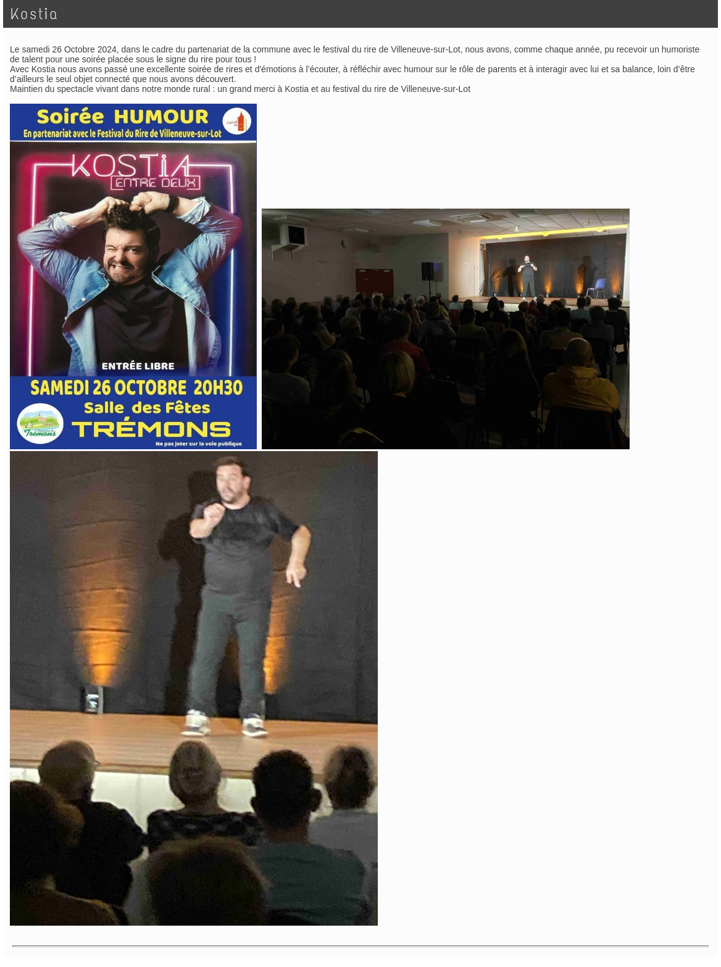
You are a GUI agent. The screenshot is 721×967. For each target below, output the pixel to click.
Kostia (34, 13)
